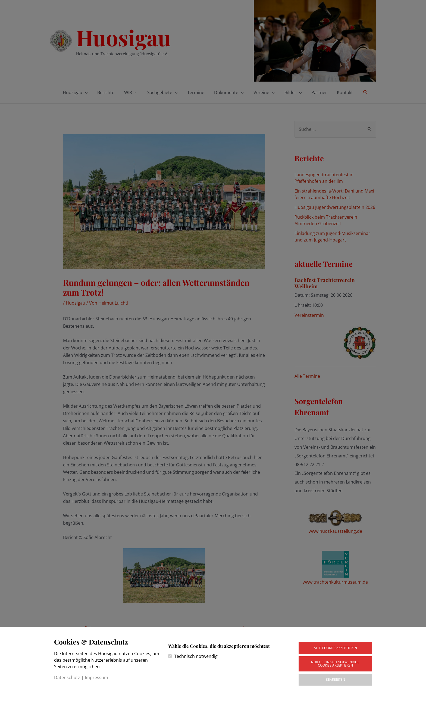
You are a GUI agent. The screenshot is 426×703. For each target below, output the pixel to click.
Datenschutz (67, 677)
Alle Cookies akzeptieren (335, 648)
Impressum (96, 677)
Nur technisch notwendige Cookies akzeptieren (335, 664)
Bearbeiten (335, 679)
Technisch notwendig (196, 656)
